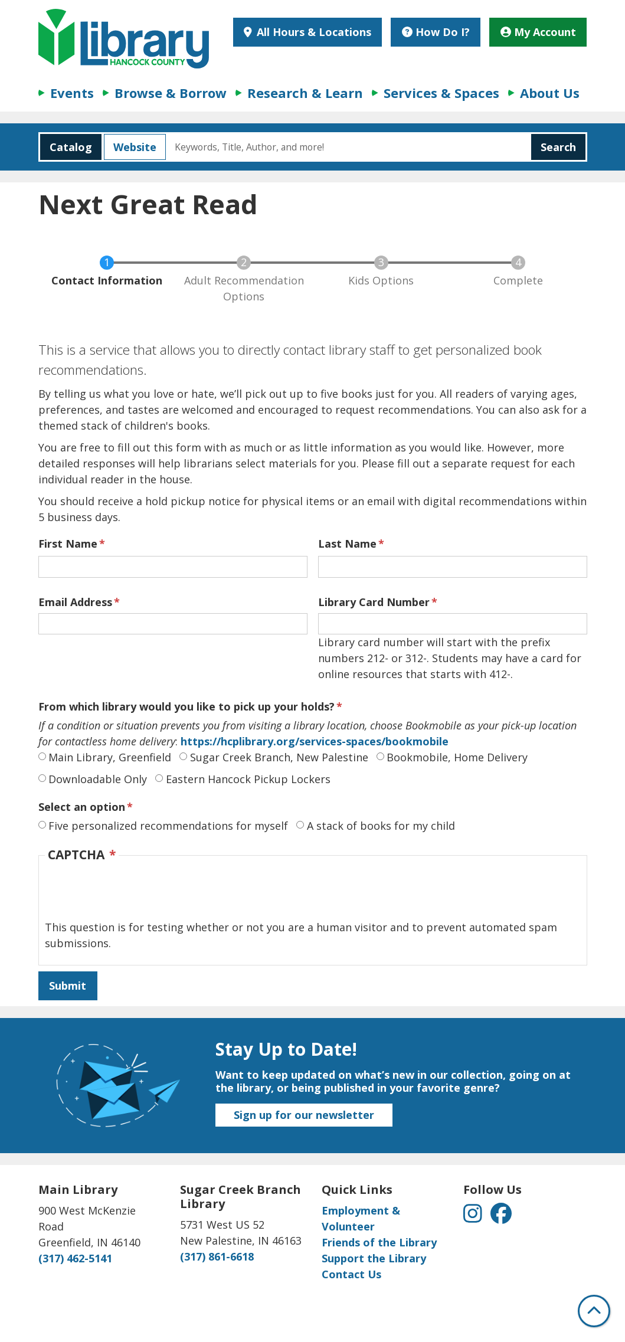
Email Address (75, 602)
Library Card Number (374, 602)
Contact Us (351, 1274)
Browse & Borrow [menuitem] (170, 93)
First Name (67, 543)
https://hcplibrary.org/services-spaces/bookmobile (313, 741)
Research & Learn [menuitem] (305, 93)
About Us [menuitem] (550, 93)
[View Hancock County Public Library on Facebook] (501, 1217)
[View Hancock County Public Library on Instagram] (474, 1217)
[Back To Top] (594, 1311)
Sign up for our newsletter (304, 1115)
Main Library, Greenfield (109, 757)
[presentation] (134, 896)
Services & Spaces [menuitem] (441, 93)
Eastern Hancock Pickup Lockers (248, 779)
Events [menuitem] (72, 93)
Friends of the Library (379, 1242)
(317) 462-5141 (75, 1258)
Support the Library (374, 1258)
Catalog (66, 147)
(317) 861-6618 (217, 1256)
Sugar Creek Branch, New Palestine (279, 757)
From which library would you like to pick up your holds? (186, 706)
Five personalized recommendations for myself (168, 826)
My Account (538, 32)
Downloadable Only (97, 779)
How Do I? (436, 32)
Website (130, 147)
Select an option (81, 807)
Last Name (347, 543)
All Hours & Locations (312, 32)
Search (558, 147)
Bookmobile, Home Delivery (457, 757)
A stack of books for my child (381, 826)
